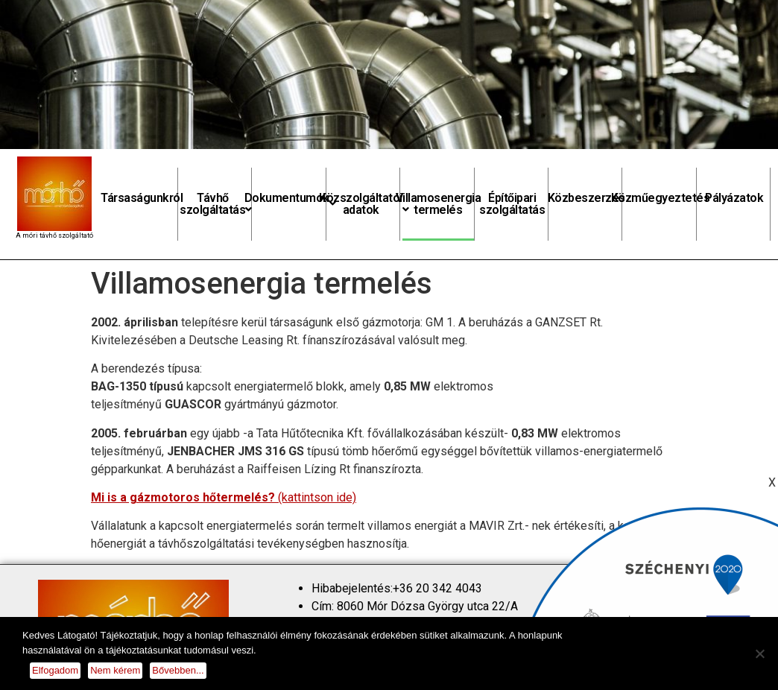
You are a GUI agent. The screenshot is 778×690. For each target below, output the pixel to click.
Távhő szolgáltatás (216, 204)
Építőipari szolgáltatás (512, 204)
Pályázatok (734, 198)
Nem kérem (115, 670)
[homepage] (54, 193)
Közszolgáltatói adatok (364, 204)
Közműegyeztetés (660, 198)
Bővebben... (177, 670)
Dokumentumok (290, 200)
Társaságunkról (142, 198)
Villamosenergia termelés (438, 204)
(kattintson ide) (223, 497)
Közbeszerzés (586, 198)
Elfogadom (55, 670)
